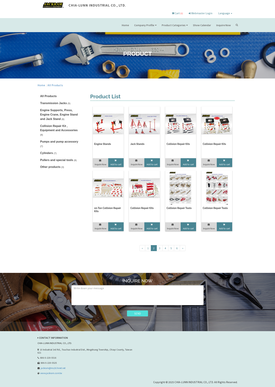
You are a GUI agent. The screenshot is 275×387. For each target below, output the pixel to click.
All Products (55, 85)
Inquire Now (223, 25)
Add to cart (115, 164)
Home (125, 25)
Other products (52, 166)
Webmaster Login (200, 13)
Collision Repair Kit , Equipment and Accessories (59, 130)
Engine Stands (102, 144)
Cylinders (48, 153)
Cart (177, 13)
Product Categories (173, 25)
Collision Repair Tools (179, 208)
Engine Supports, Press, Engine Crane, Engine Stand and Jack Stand (59, 114)
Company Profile (144, 25)
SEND (137, 313)
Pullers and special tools (58, 160)
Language (225, 13)
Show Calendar (202, 25)
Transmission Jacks (55, 103)
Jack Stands (137, 144)
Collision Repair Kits (178, 144)
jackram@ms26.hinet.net (53, 367)
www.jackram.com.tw (51, 373)
